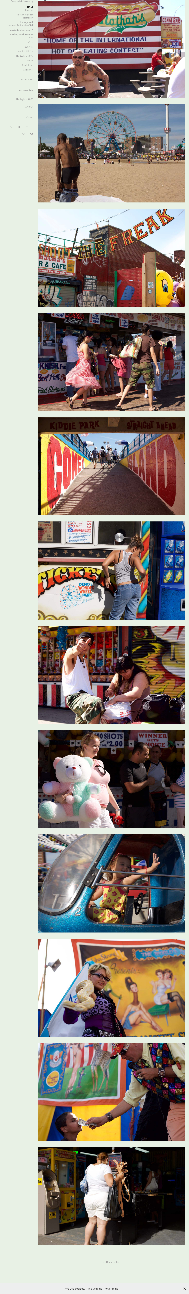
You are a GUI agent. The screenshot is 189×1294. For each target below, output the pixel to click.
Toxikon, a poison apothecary (25, 16)
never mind (111, 1288)
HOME (30, 7)
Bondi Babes (27, 65)
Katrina (30, 60)
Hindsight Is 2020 (24, 55)
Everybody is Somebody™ (21, 29)
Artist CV (29, 106)
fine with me (95, 1288)
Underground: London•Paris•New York (20, 24)
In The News (27, 79)
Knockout (29, 10)
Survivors (29, 46)
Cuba (30, 42)
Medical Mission (25, 51)
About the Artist (26, 90)
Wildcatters (28, 69)
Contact (29, 117)
